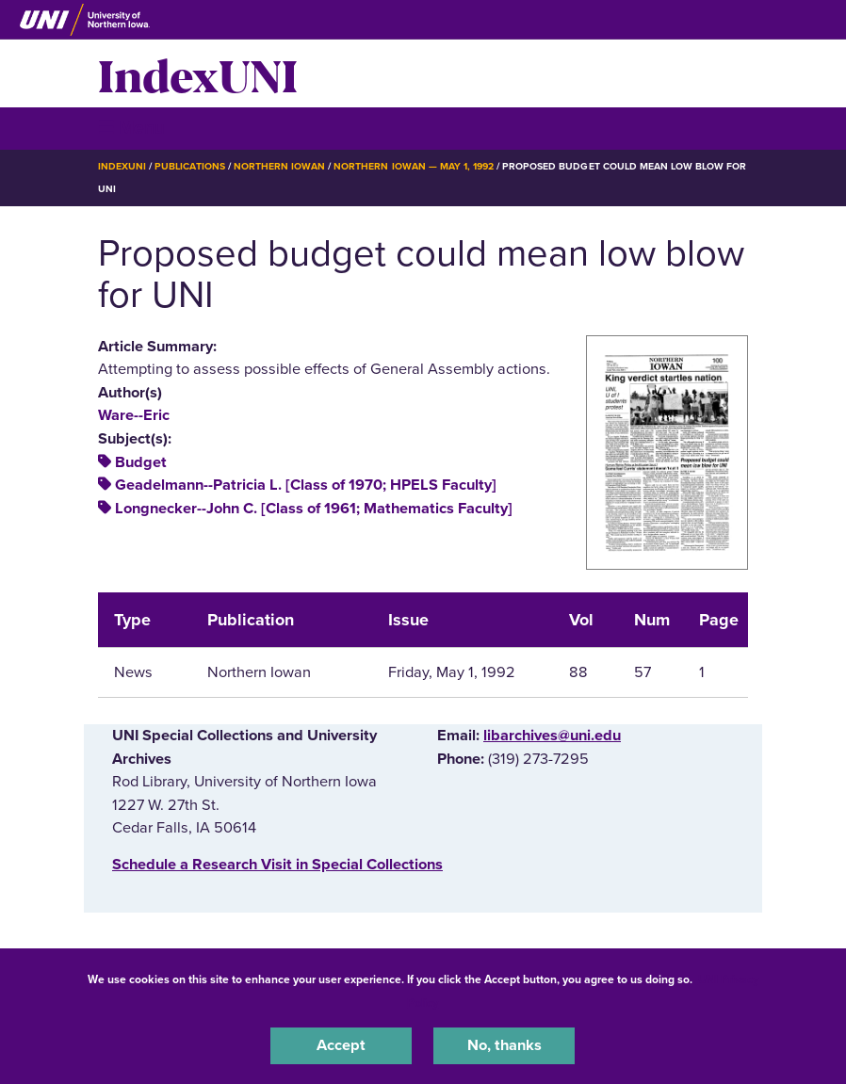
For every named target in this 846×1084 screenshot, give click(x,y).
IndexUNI (198, 73)
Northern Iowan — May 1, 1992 (414, 166)
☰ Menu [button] (131, 127)
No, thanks (504, 1045)
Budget (141, 462)
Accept (341, 1045)
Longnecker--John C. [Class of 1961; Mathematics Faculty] (313, 508)
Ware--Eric (134, 415)
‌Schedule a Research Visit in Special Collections (277, 864)
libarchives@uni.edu (552, 735)
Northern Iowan (279, 166)
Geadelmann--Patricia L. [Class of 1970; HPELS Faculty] (305, 485)
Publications (189, 166)
